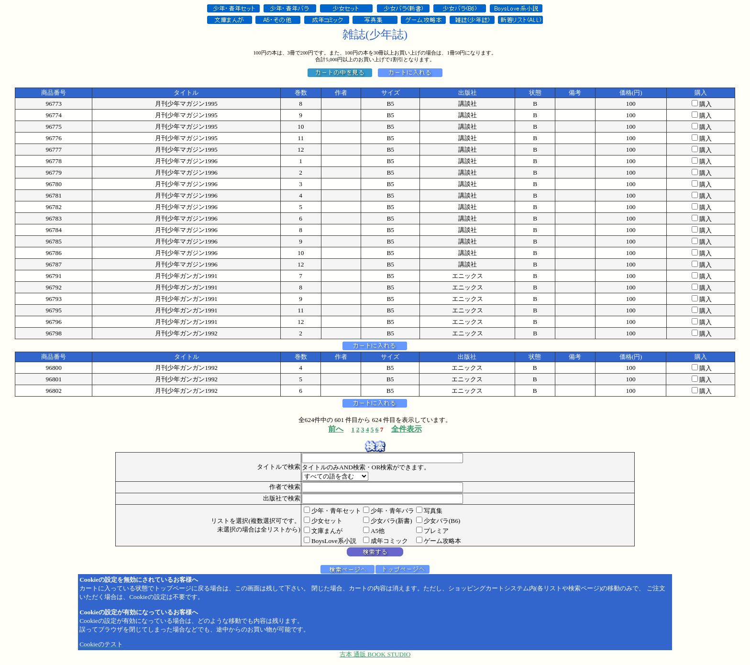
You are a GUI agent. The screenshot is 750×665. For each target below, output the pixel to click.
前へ (335, 429)
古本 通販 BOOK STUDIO (375, 654)
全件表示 (406, 429)
